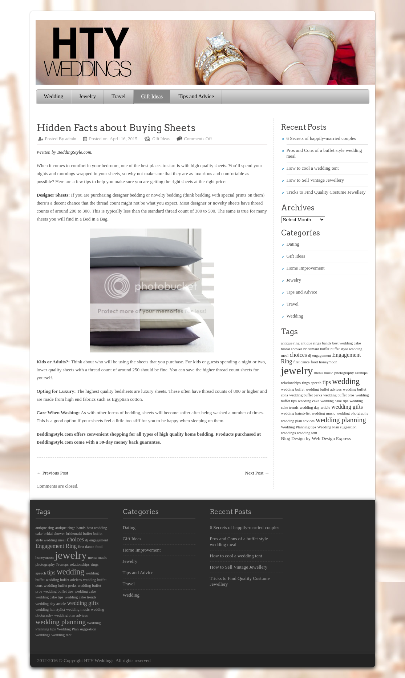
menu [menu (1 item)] (318, 373)
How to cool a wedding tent (313, 168)
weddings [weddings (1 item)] (288, 433)
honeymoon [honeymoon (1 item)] (328, 362)
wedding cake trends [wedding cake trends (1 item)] (81, 597)
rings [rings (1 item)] (305, 383)
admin (70, 138)
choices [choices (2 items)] (298, 355)
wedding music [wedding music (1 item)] (323, 413)
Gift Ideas (152, 96)
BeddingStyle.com (74, 152)
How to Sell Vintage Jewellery (315, 180)
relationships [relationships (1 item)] (291, 383)
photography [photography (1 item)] (344, 373)
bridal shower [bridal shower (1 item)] (291, 349)
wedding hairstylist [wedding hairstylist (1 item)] (296, 413)
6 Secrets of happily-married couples (321, 138)
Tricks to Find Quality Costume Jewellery (326, 192)
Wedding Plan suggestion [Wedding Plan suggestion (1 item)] (337, 427)
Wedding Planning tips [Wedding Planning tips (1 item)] (298, 427)
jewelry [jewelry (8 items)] (297, 370)
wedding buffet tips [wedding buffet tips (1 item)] (58, 591)
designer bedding (129, 195)
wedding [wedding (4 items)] (346, 381)
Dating (293, 244)
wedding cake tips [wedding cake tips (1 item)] (334, 401)
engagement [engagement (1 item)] (321, 356)
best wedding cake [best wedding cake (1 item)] (346, 343)
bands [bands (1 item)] (326, 343)
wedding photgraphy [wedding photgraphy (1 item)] (352, 413)
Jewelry (87, 96)
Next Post (257, 473)
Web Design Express (331, 438)
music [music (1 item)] (328, 373)
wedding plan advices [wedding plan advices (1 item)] (298, 421)
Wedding (54, 96)
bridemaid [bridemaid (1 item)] (311, 349)
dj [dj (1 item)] (309, 356)
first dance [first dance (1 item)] (301, 362)
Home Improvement (306, 268)
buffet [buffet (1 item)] (324, 349)
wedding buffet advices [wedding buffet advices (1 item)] (323, 389)
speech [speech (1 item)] (316, 383)
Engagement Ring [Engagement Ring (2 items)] (56, 546)
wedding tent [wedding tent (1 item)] (307, 433)
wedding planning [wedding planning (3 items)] (341, 420)
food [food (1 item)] (314, 362)
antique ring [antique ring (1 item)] (290, 343)
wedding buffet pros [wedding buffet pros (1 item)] (339, 395)
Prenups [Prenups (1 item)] (361, 373)
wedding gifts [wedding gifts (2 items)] (347, 407)
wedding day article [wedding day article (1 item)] (315, 407)
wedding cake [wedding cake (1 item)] (308, 401)
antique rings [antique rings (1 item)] (311, 343)
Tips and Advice (196, 96)
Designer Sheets (53, 195)
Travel (119, 96)
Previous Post (52, 473)
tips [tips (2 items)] (327, 382)
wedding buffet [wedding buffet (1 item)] (293, 389)
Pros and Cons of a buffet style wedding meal (239, 541)
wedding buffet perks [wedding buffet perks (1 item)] (305, 395)
